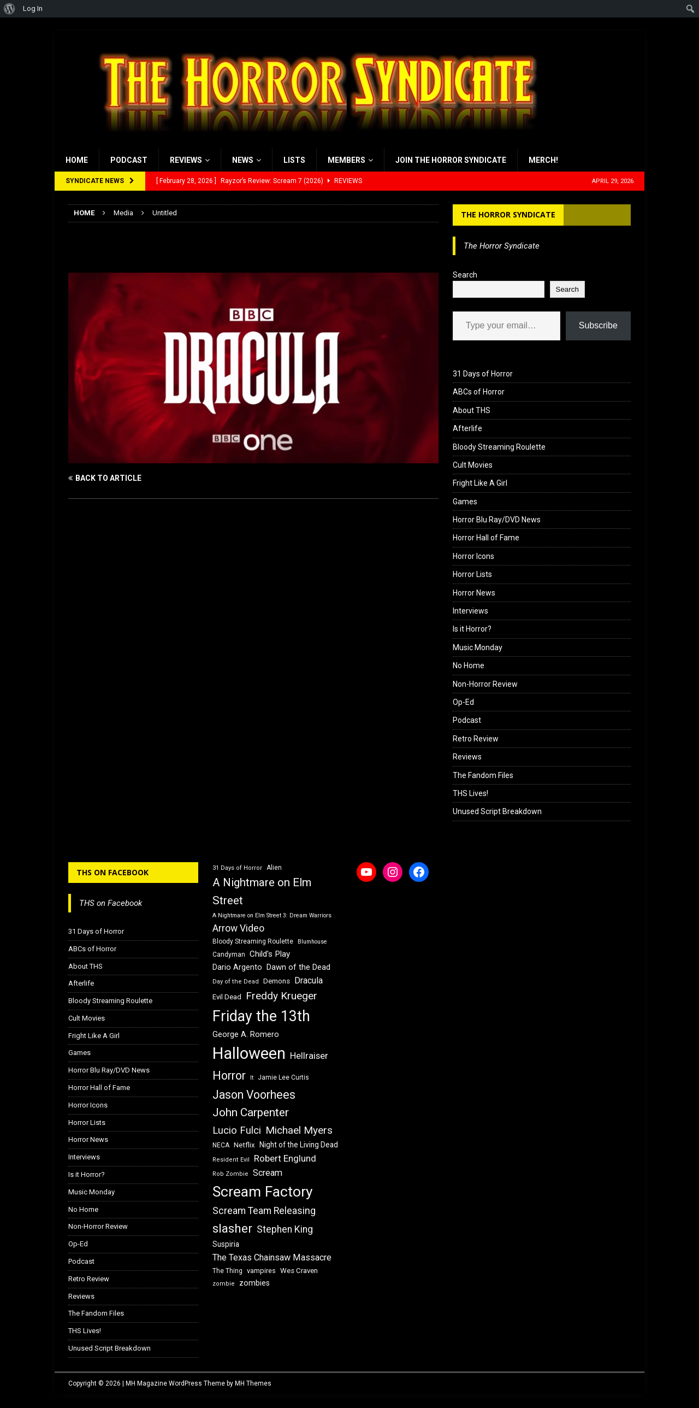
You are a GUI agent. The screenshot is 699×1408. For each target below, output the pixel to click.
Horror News (474, 592)
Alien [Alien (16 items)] (274, 867)
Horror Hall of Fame (486, 537)
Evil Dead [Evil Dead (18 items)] (226, 997)
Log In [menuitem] (33, 8)
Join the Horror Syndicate (450, 160)
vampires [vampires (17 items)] (261, 1270)
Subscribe (598, 325)
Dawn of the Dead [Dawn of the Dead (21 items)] (298, 967)
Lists (294, 160)
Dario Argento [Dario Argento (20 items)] (237, 967)
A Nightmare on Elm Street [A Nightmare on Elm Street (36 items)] (261, 891)
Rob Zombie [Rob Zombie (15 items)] (230, 1173)
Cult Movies (473, 465)
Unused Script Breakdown (497, 811)
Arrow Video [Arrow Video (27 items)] (238, 928)
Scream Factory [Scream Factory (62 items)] (262, 1191)
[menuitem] (9, 8)
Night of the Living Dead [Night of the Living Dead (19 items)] (298, 1144)
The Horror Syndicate (508, 214)
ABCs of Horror (479, 391)
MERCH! (543, 160)
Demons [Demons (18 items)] (276, 981)
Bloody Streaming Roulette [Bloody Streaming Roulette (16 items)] (252, 941)
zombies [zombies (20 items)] (254, 1283)
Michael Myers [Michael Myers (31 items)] (299, 1130)
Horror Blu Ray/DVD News (497, 519)
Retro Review (476, 738)
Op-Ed (463, 702)
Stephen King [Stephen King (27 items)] (285, 1229)
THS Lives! (470, 793)
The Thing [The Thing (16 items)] (227, 1271)
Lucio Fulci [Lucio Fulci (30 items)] (236, 1130)
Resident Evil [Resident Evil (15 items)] (231, 1159)
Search (465, 274)
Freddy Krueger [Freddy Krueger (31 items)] (281, 995)
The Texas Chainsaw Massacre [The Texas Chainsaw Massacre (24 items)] (271, 1257)
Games (465, 501)
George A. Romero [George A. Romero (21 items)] (245, 1034)
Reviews (186, 160)
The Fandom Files (483, 775)
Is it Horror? (472, 629)
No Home (468, 665)
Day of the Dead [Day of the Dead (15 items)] (235, 981)
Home (77, 160)
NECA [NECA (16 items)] (220, 1145)
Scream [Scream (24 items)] (267, 1173)
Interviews (470, 610)
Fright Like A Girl (480, 483)
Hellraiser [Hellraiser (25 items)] (309, 1056)
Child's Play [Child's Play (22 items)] (270, 954)
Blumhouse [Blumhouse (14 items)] (312, 941)
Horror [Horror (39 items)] (229, 1075)
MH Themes (253, 1383)
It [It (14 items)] (251, 1077)
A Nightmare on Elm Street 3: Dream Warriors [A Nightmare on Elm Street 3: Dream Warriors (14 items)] (271, 915)
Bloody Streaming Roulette (499, 447)
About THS (471, 410)
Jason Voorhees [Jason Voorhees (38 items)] (253, 1094)
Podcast (128, 160)
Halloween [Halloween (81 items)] (249, 1053)
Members (346, 160)
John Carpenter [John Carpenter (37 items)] (250, 1112)
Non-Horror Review (485, 684)
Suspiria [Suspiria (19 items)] (225, 1244)
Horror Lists (472, 574)
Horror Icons (473, 556)
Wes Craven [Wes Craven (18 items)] (299, 1270)
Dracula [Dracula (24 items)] (308, 980)
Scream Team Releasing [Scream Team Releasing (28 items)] (264, 1210)
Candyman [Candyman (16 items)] (228, 954)
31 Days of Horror (483, 373)
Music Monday (477, 647)
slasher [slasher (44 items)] (232, 1228)
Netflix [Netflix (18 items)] (244, 1145)
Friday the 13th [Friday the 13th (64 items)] (261, 1016)
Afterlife (467, 428)
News (242, 160)
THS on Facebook (112, 872)
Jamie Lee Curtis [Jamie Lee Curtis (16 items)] (283, 1077)
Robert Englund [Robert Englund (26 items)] (285, 1158)
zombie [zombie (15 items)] (223, 1283)
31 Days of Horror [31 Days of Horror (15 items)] (237, 867)
